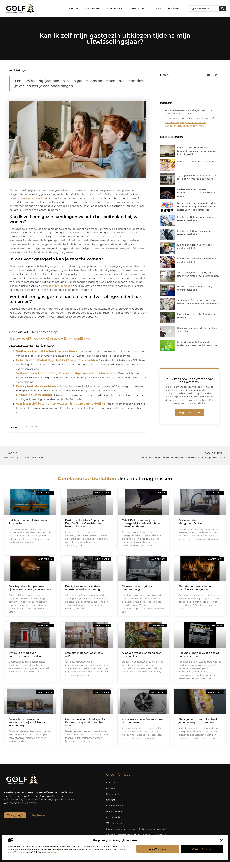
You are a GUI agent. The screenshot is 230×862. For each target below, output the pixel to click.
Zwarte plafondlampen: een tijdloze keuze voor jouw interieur (30, 588)
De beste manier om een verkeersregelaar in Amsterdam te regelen (196, 192)
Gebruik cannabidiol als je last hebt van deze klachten (57, 360)
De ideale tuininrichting (34, 395)
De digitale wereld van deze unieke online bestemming (82, 588)
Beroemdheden (115, 811)
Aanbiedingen (18, 70)
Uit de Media (114, 8)
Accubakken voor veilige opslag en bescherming (199, 654)
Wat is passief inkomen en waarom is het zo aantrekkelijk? (60, 403)
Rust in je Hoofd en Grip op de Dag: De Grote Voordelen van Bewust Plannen (84, 523)
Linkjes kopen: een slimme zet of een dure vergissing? (136, 828)
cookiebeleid (50, 852)
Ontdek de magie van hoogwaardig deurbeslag (25, 654)
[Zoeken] (222, 8)
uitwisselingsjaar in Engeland (28, 198)
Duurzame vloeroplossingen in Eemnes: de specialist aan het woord (85, 722)
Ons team (92, 8)
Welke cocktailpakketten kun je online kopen (50, 351)
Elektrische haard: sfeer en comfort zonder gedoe (195, 588)
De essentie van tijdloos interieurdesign (137, 588)
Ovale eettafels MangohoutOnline (190, 522)
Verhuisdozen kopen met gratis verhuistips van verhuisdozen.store (67, 373)
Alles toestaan (157, 849)
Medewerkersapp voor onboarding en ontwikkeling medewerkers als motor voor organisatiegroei (197, 206)
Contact (156, 8)
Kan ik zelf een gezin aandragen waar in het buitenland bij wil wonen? (189, 112)
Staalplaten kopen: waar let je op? (84, 654)
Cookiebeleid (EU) (116, 805)
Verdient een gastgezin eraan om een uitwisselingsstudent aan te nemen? (185, 124)
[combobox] (204, 8)
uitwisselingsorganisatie (56, 285)
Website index (114, 823)
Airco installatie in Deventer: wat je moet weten (142, 721)
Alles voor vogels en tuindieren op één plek (141, 654)
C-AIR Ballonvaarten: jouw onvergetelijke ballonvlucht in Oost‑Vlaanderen (141, 523)
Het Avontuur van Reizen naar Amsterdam (28, 522)
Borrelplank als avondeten (36, 386)
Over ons (73, 8)
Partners (136, 9)
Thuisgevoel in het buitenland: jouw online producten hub (198, 721)
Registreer (174, 8)
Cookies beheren (202, 849)
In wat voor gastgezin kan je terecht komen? (189, 118)
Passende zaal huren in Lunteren (196, 161)
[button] (221, 840)
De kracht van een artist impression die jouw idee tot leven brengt (27, 722)
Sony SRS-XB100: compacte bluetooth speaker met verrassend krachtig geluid (196, 151)
